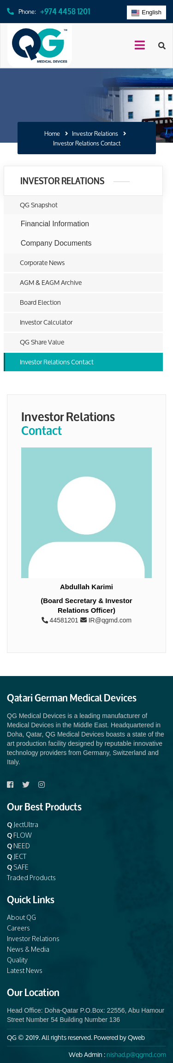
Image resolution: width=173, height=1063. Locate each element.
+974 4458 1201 (65, 10)
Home (52, 133)
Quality (17, 960)
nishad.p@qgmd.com (136, 1054)
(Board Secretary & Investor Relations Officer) (86, 605)
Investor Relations (95, 133)
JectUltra (22, 824)
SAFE (18, 867)
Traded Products (31, 878)
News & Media (28, 949)
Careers (18, 928)
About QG (21, 917)
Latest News (24, 970)
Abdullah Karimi (86, 587)
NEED (18, 846)
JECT (16, 856)
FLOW (19, 835)
